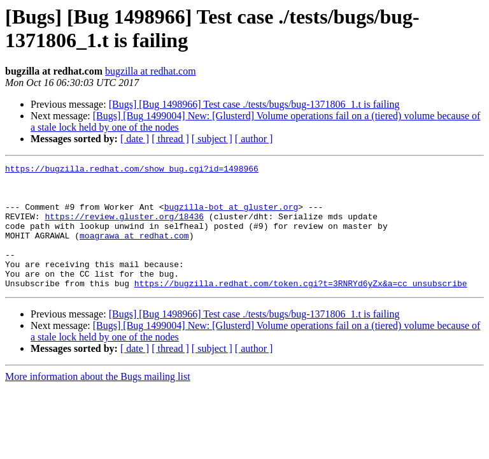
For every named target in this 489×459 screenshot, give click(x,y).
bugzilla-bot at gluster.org (231, 216)
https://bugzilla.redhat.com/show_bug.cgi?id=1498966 (132, 170)
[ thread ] (170, 138)
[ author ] (254, 138)
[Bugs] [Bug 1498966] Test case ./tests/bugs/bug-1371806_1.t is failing (254, 104)
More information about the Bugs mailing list (97, 401)
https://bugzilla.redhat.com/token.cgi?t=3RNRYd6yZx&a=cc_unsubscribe (300, 308)
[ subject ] (212, 138)
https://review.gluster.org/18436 (124, 227)
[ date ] (134, 138)
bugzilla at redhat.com (150, 71)
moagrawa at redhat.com (134, 250)
